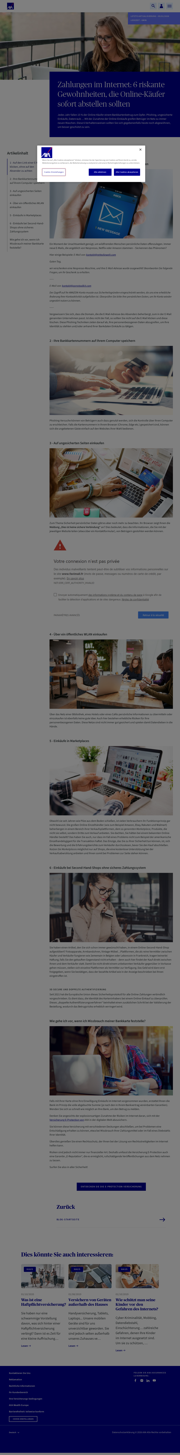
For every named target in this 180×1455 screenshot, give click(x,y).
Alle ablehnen (100, 172)
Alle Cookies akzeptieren (127, 172)
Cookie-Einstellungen (54, 172)
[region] (91, 164)
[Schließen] (140, 149)
